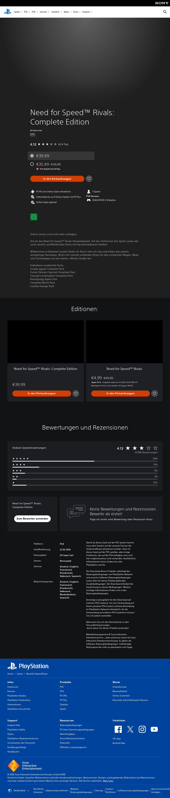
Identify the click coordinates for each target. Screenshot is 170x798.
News (66, 12)
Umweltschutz (120, 686)
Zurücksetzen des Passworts (21, 742)
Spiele (17, 12)
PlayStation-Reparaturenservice (22, 738)
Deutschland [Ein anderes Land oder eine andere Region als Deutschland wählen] (18, 790)
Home (10, 673)
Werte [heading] (116, 682)
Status (10, 733)
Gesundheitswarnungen (98, 625)
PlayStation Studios (16, 695)
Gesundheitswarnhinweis (72, 738)
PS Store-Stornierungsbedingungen (77, 729)
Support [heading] (12, 720)
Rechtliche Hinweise (39, 790)
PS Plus (63, 700)
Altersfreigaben (67, 733)
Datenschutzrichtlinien (57, 790)
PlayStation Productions (18, 700)
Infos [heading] (10, 682)
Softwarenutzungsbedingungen (133, 790)
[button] (32, 519)
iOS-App (117, 738)
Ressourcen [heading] (67, 720)
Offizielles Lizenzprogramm (73, 747)
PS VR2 (63, 695)
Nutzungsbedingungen (71, 725)
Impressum (12, 686)
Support (86, 12)
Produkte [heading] (65, 682)
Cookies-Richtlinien (110, 790)
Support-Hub (13, 725)
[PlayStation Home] (7, 12)
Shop (75, 12)
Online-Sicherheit (121, 695)
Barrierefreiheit (120, 691)
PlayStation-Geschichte (18, 708)
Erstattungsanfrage (16, 747)
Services (43, 12)
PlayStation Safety (16, 729)
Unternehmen (14, 704)
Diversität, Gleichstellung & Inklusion (130, 700)
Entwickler (65, 742)
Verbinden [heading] (119, 720)
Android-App (119, 742)
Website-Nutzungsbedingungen (81, 790)
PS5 (25, 12)
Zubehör (55, 12)
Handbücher (13, 751)
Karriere (11, 691)
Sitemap (99, 790)
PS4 (33, 12)
